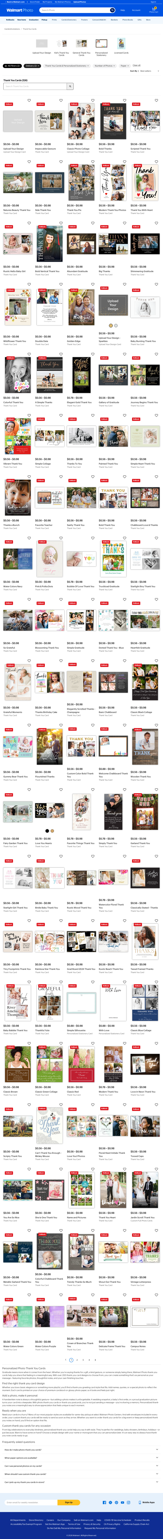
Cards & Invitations (12, 29)
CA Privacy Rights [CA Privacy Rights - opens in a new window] (112, 1524)
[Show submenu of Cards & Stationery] (78, 19)
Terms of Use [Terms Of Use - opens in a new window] (74, 1524)
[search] (70, 86)
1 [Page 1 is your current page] (71, 1360)
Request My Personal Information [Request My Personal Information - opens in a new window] (100, 1528)
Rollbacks (10, 20)
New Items (21, 20)
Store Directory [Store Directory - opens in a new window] (36, 1520)
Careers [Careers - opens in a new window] (50, 1520)
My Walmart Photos (63, 2)
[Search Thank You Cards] (35, 86)
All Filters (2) (12, 66)
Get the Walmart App (55, 1524)
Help (123, 10)
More (148, 20)
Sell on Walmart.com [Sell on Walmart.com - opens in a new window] (83, 1520)
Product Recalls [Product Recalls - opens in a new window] (142, 1520)
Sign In (153, 2)
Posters (84, 20)
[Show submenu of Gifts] (143, 19)
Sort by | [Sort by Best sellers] (134, 71)
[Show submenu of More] (151, 19)
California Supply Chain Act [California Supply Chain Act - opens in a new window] (136, 1524)
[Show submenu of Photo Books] (134, 19)
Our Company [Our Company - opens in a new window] (63, 1520)
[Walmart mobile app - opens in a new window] (146, 1502)
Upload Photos (79, 2)
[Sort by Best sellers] (150, 71)
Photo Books (127, 20)
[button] (17, 100)
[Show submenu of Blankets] (119, 19)
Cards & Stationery (69, 20)
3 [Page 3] (83, 1360)
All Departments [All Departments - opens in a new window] (18, 1520)
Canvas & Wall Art (99, 20)
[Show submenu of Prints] (58, 19)
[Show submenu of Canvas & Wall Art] (107, 19)
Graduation (34, 20)
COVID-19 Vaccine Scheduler (117, 1520)
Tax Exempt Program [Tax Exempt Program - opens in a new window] (32, 1524)
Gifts (139, 20)
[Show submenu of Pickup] (48, 19)
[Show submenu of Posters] (89, 19)
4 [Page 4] (89, 1360)
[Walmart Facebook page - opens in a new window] (104, 1502)
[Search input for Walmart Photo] (74, 10)
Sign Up (68, 1502)
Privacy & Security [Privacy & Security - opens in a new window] (92, 1524)
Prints (54, 20)
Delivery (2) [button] (32, 66)
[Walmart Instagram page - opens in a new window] (128, 1502)
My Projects (47, 2)
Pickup (44, 20)
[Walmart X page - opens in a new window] (110, 1502)
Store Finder (35, 2)
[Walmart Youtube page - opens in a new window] (122, 1502)
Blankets (114, 20)
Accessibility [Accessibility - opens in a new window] (16, 1524)
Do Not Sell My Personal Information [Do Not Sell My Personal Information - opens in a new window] (64, 1528)
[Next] (95, 1360)
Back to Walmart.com (15, 2)
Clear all (136, 65)
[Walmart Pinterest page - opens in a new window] (116, 1502)
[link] (42, 46)
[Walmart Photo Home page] (19, 10)
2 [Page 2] (77, 1360)
